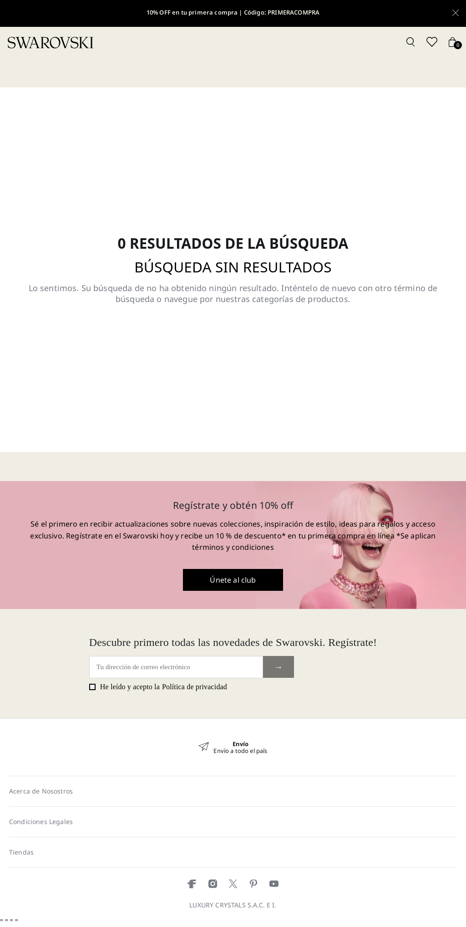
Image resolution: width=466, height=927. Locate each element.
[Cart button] (452, 42)
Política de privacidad (194, 687)
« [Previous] (157, 742)
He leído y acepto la (158, 687)
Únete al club (233, 580)
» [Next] (309, 742)
